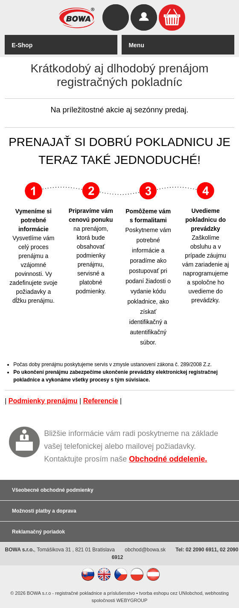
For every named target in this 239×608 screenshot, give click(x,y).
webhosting (217, 593)
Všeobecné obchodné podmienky (52, 490)
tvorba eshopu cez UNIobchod (170, 593)
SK (88, 574)
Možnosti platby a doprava (44, 511)
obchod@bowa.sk (145, 550)
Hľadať (115, 17)
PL (137, 574)
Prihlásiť (144, 17)
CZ (120, 574)
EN (104, 574)
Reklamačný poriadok (38, 532)
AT (153, 574)
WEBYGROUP (132, 600)
